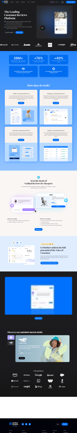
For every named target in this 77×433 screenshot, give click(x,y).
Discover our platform (9, 32)
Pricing (65, 430)
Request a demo (71, 2)
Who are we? (66, 432)
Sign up (64, 424)
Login (62, 2)
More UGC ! (52, 2)
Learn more (22, 358)
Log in (58, 424)
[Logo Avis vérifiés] (5, 2)
